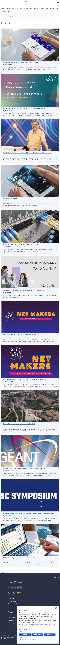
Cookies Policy (12, 620)
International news (12, 8)
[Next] (46, 568)
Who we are (11, 598)
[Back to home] (30, 3)
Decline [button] (25, 634)
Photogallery (54, 8)
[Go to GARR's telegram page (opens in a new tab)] (18, 587)
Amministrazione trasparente (16, 623)
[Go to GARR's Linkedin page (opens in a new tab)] (21, 587)
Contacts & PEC (12, 604)
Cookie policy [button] (23, 629)
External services (32, 639)
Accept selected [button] (37, 634)
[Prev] (14, 568)
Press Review (24, 8)
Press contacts (5, 11)
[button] (58, 3)
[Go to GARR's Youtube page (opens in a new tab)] (12, 587)
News (3, 8)
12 (32, 567)
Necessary (23, 639)
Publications (44, 8)
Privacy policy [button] (23, 631)
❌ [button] (56, 608)
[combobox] (30, 16)
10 (27, 567)
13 (35, 567)
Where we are (12, 601)
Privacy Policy (12, 617)
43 (43, 567)
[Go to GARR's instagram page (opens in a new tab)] (15, 587)
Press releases (34, 8)
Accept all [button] (49, 634)
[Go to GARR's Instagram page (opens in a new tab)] (9, 587)
